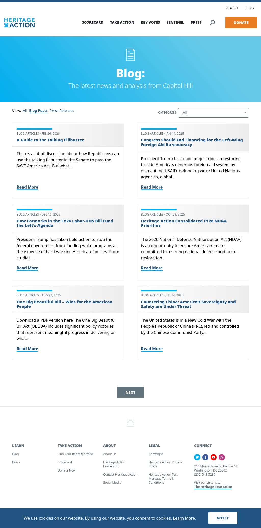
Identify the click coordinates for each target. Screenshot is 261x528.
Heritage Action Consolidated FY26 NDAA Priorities (184, 224)
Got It (223, 518)
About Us (109, 455)
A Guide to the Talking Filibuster (50, 141)
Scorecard (65, 464)
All (25, 112)
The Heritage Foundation (213, 488)
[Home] (19, 21)
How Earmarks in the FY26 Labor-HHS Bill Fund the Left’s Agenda (65, 224)
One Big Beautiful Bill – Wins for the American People (64, 305)
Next (130, 393)
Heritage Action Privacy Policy (165, 466)
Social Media (112, 484)
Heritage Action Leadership (114, 466)
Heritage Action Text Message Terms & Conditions (163, 480)
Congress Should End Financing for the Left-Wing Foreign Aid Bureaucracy (192, 144)
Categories (167, 114)
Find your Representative (76, 455)
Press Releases (62, 112)
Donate (241, 21)
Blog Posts (38, 112)
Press (16, 464)
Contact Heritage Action (120, 476)
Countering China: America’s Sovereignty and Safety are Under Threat (188, 305)
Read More (27, 188)
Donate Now (66, 472)
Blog (15, 455)
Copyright (156, 455)
